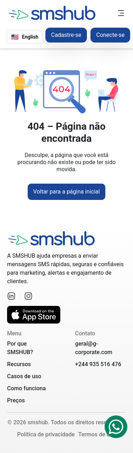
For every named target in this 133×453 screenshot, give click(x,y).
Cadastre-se (66, 35)
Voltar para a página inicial (66, 191)
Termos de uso (97, 434)
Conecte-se (110, 35)
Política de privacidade (45, 434)
